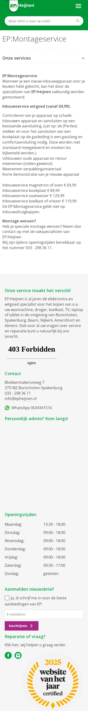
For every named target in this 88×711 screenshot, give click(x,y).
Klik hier (12, 644)
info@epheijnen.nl (21, 398)
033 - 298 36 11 (18, 393)
